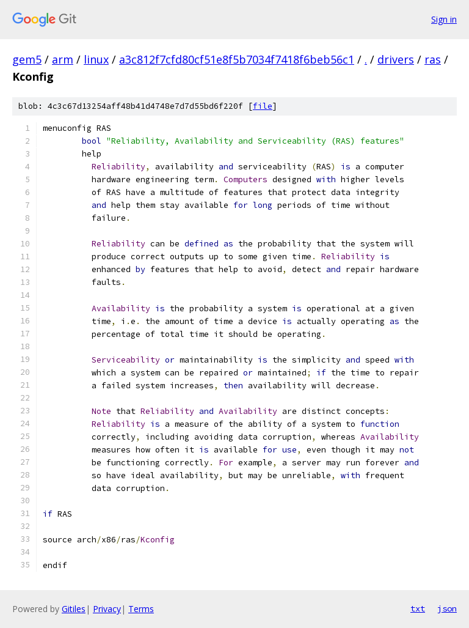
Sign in (444, 19)
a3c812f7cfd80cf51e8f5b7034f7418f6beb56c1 (236, 59)
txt (417, 608)
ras (432, 59)
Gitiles (73, 609)
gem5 (27, 59)
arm (62, 59)
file (262, 106)
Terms (141, 609)
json (447, 608)
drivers (395, 59)
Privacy (107, 609)
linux (96, 59)
